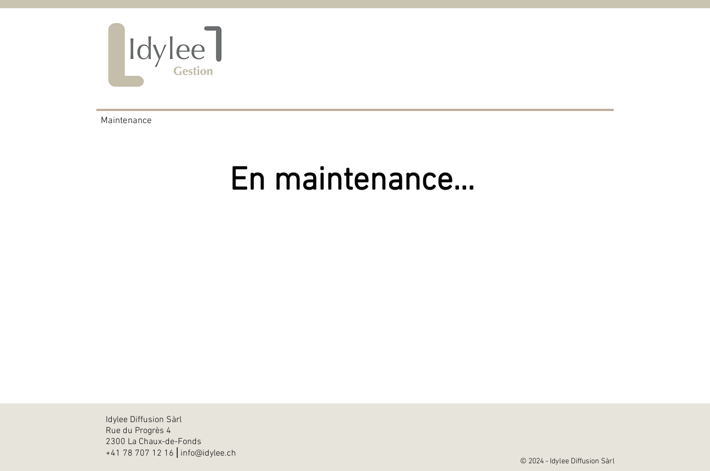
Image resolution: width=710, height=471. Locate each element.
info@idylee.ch (208, 453)
